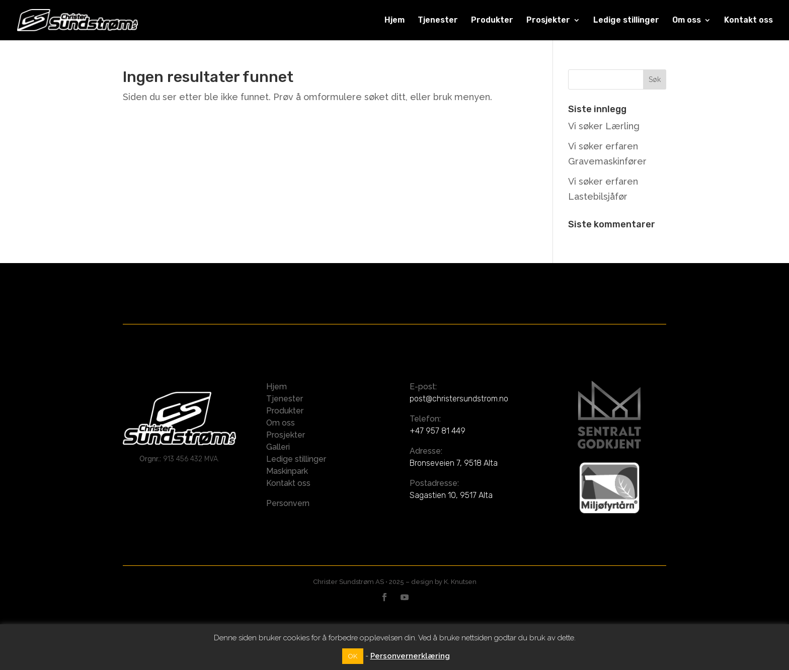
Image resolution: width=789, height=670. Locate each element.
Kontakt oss (748, 21)
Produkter (492, 21)
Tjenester (438, 21)
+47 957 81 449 (437, 431)
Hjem (394, 21)
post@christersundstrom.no (459, 398)
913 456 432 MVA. (191, 459)
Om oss (686, 21)
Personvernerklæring (410, 655)
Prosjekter (548, 21)
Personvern (287, 503)
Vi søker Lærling (604, 126)
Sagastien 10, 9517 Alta (451, 495)
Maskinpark (287, 471)
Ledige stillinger (626, 21)
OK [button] (352, 656)
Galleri (278, 447)
